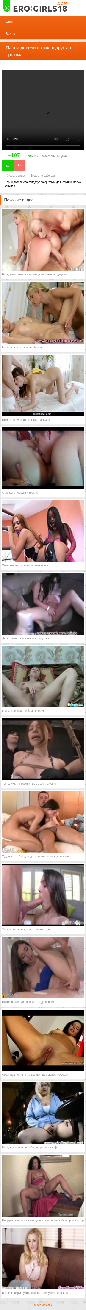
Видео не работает (43, 175)
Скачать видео (16, 175)
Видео (10, 33)
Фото (9, 22)
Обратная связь (43, 1305)
